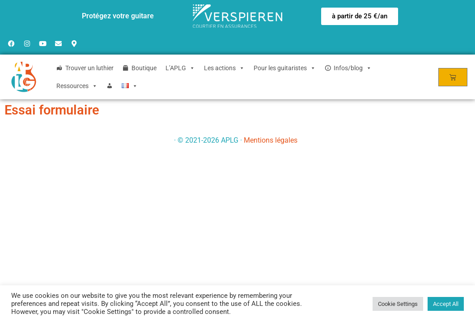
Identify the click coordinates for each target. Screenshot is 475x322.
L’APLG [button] (180, 68)
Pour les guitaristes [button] (285, 68)
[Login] (109, 86)
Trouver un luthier (89, 68)
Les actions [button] (224, 68)
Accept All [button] (445, 304)
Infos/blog (353, 68)
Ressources (77, 86)
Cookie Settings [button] (398, 304)
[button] (359, 16)
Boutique (144, 68)
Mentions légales (270, 140)
